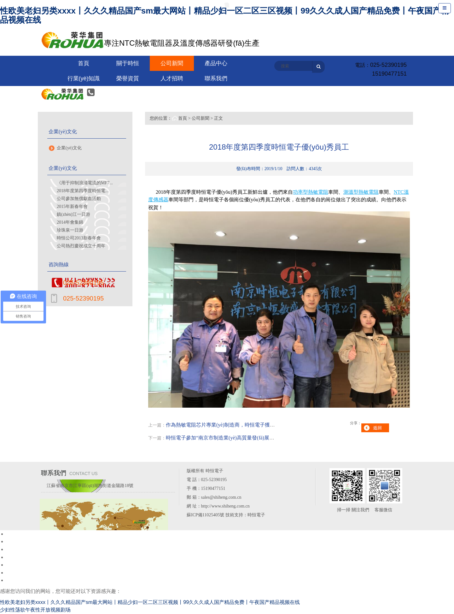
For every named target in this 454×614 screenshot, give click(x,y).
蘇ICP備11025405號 (205, 515)
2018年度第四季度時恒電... (83, 190)
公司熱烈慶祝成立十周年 (81, 246)
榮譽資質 (127, 78)
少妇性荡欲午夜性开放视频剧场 (35, 609)
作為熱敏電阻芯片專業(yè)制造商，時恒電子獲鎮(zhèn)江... (231, 425)
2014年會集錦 (70, 222)
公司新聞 (200, 118)
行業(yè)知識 (83, 78)
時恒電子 (256, 515)
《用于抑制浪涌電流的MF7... (85, 183)
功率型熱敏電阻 (310, 192)
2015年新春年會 (72, 206)
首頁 (182, 118)
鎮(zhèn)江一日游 (73, 214)
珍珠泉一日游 (70, 230)
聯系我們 (216, 78)
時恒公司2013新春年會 (79, 238)
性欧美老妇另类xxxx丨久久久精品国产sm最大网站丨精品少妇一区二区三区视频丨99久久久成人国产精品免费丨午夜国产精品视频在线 (224, 15)
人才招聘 (171, 78)
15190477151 (389, 74)
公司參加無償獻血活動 (79, 198)
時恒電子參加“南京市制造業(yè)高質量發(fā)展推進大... (227, 437)
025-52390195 (388, 65)
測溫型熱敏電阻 (361, 192)
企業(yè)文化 (69, 148)
